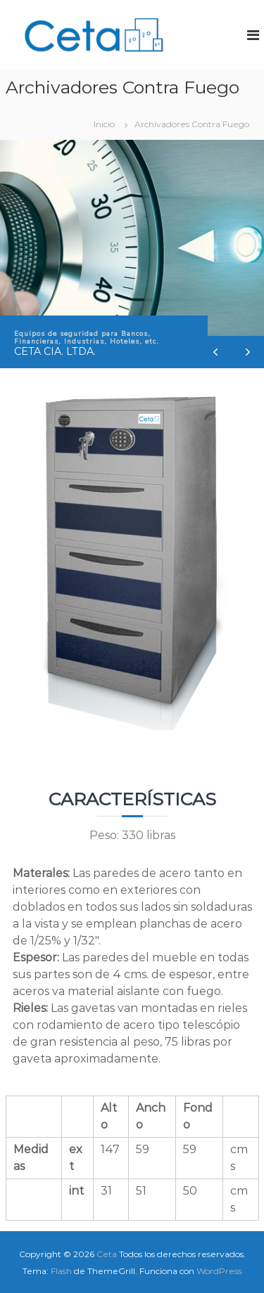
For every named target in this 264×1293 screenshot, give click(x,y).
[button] (248, 352)
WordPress (218, 1271)
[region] (132, 254)
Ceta (106, 1254)
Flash (61, 1271)
